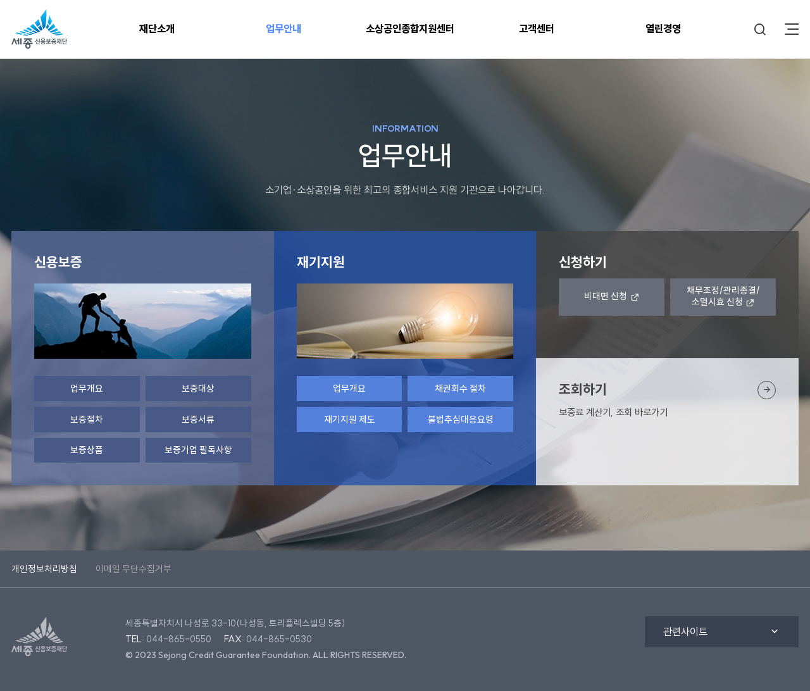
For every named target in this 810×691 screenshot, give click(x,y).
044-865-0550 (178, 639)
